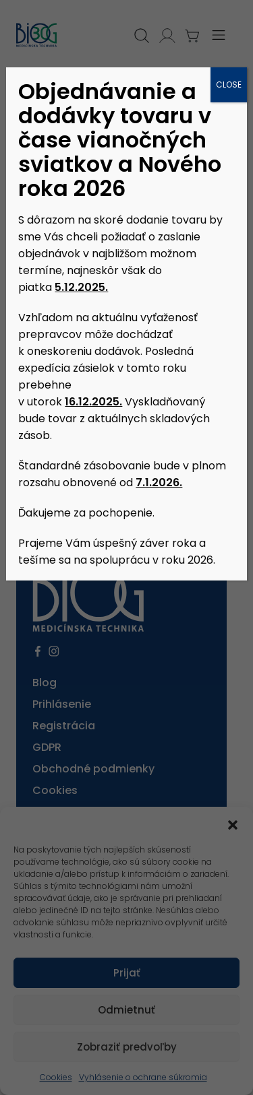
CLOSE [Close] (229, 84)
